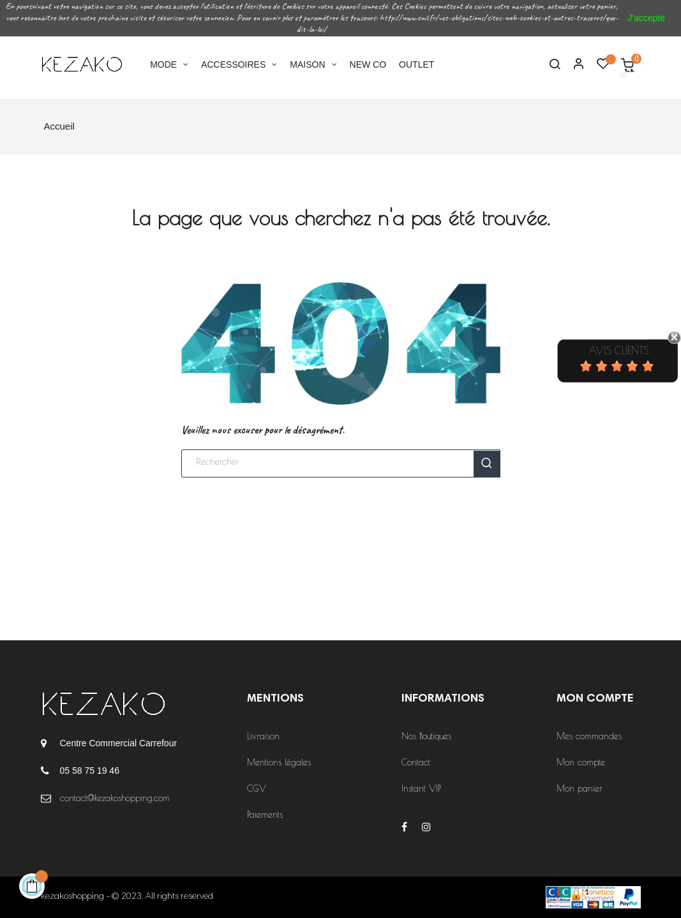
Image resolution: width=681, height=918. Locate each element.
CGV (256, 788)
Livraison (263, 736)
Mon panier (579, 788)
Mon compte (581, 762)
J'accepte (646, 18)
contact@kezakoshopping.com (115, 798)
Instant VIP (421, 788)
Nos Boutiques (426, 736)
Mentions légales (279, 762)
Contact (415, 762)
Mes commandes (589, 736)
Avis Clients (618, 350)
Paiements (265, 814)
